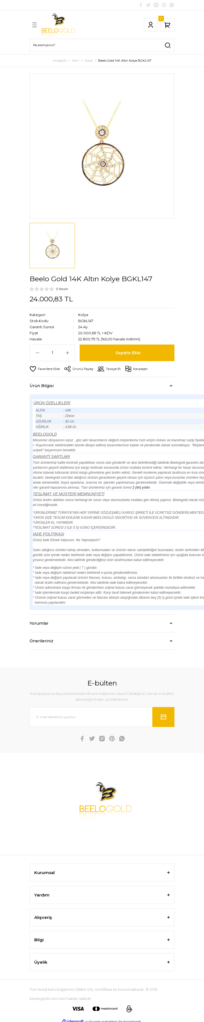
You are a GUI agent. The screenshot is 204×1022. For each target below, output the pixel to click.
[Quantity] (52, 353)
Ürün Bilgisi (42, 385)
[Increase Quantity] (67, 353)
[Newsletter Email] (102, 717)
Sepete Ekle (128, 352)
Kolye (83, 315)
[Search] (102, 45)
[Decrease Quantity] (37, 353)
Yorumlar (39, 623)
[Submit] (163, 717)
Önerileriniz (41, 640)
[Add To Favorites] (45, 369)
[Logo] (58, 24)
